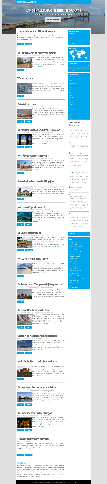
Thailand (71, 93)
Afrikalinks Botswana (73, 268)
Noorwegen (71, 102)
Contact (87, 2)
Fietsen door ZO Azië (73, 248)
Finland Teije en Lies (73, 261)
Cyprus (70, 88)
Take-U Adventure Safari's (74, 254)
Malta (70, 80)
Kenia (70, 100)
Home (64, 2)
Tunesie (34, 134)
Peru (70, 116)
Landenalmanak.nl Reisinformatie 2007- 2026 (43, 482)
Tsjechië (71, 114)
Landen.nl (26, 2)
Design (56, 482)
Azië (70, 36)
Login (73, 482)
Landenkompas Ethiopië (74, 242)
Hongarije (72, 198)
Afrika (70, 38)
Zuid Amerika (72, 43)
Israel (33, 109)
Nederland (35, 237)
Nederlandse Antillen (73, 83)
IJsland (70, 95)
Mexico (34, 340)
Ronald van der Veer (30, 33)
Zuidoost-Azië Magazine (74, 266)
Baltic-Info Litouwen (73, 272)
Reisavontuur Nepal (73, 260)
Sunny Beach (72, 241)
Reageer (29, 44)
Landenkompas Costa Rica (74, 265)
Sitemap (79, 2)
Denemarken (72, 106)
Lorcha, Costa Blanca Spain (74, 277)
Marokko (71, 92)
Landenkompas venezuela (74, 256)
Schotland (71, 109)
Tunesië (71, 104)
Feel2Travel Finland (73, 249)
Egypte (70, 78)
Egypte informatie (73, 263)
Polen (70, 107)
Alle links (71, 285)
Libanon (34, 392)
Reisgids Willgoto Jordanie (74, 253)
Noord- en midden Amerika (74, 41)
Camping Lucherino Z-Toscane (75, 244)
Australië (71, 40)
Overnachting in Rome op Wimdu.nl (76, 278)
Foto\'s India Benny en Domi (75, 251)
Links (65, 482)
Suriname (71, 112)
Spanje (70, 118)
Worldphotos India (73, 258)
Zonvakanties (71, 2)
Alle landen (53, 20)
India (70, 76)
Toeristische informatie (74, 275)
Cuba (33, 417)
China (33, 314)
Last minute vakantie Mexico (75, 270)
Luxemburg (71, 97)
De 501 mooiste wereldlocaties (75, 246)
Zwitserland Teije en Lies (74, 282)
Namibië (71, 216)
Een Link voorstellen (73, 287)
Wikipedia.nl (28, 441)
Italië (70, 90)
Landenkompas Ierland (74, 273)
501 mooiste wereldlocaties (46, 55)
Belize (33, 212)
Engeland (71, 87)
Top (21, 44)
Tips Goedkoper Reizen (74, 280)
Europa (70, 35)
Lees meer (41, 66)
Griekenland (71, 99)
